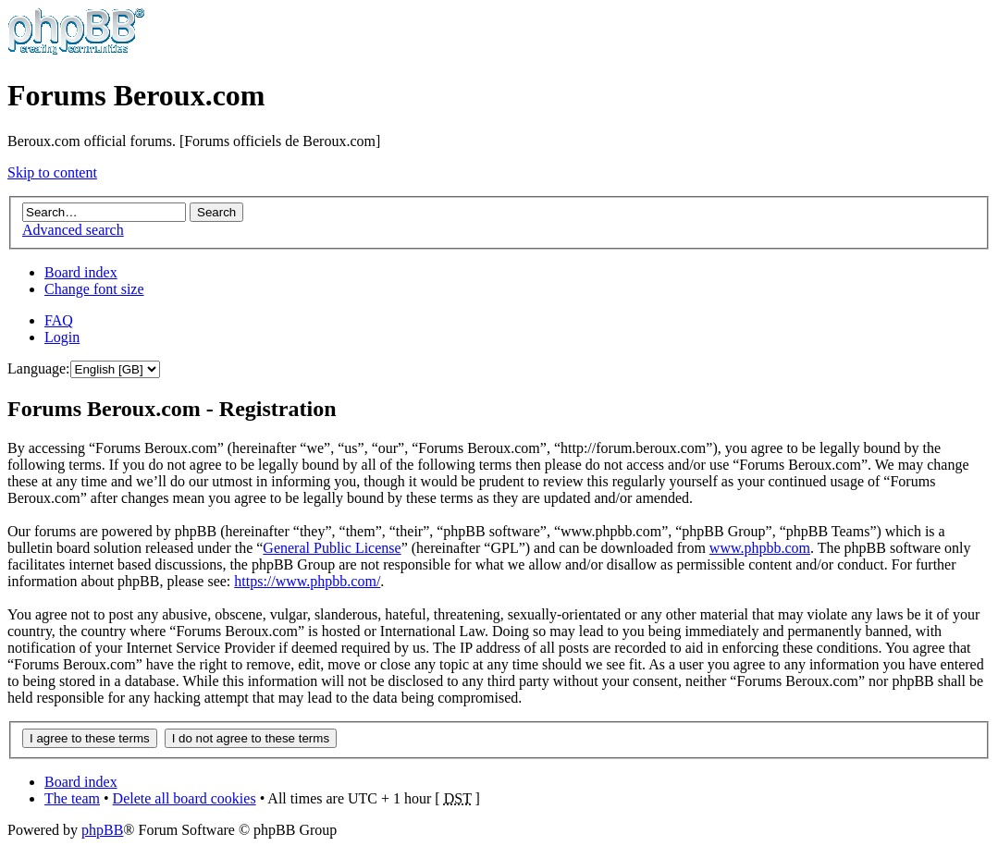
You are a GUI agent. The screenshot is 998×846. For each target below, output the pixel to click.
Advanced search (73, 230)
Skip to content (52, 172)
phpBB (102, 830)
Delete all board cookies (184, 798)
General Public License (331, 548)
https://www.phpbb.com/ (307, 581)
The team (72, 798)
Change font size (94, 289)
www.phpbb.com (759, 548)
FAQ (58, 320)
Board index (80, 272)
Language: (38, 368)
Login (62, 337)
